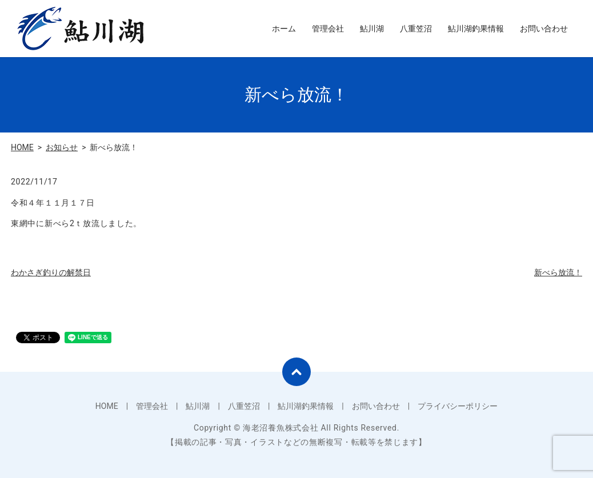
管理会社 (328, 28)
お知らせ (62, 147)
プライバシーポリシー (458, 406)
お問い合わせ (544, 28)
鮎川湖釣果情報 (476, 28)
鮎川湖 (372, 28)
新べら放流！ (558, 272)
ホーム (284, 28)
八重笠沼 (416, 28)
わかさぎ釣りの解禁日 (51, 272)
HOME (22, 147)
